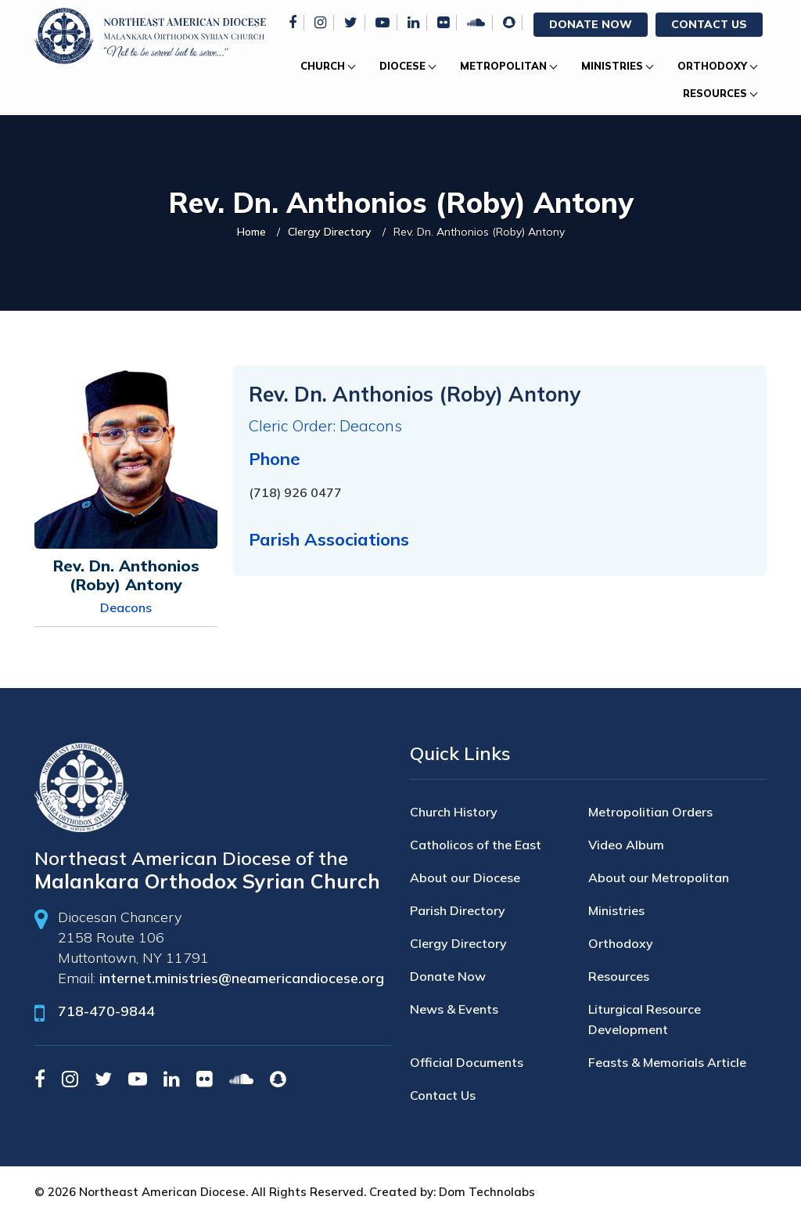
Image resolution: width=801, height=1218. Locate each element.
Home (251, 232)
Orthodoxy (712, 65)
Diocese (402, 65)
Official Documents (466, 1062)
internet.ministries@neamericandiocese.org (241, 978)
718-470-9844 (106, 1011)
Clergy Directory (330, 232)
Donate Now (590, 24)
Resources (715, 93)
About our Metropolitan (658, 877)
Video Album (626, 844)
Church (322, 65)
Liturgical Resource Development (644, 1019)
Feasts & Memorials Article (667, 1062)
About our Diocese (465, 877)
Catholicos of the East (475, 844)
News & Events (454, 1009)
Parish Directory (457, 910)
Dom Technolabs (487, 1191)
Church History (453, 812)
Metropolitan (503, 65)
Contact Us (709, 24)
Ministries (612, 65)
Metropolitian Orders (650, 812)
